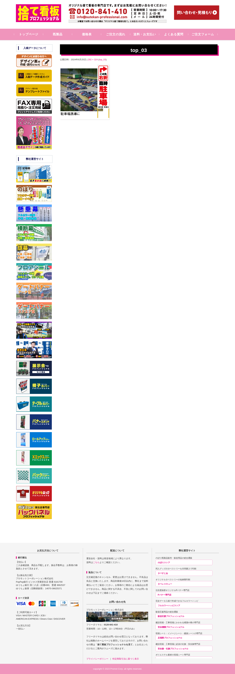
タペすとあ (163, 573)
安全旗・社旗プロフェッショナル (173, 649)
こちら (96, 562)
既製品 (59, 34)
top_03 (102, 59)
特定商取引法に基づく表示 (125, 659)
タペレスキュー (165, 584)
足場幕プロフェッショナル (170, 638)
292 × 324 (93, 59)
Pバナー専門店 (164, 595)
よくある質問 (175, 34)
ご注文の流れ (117, 34)
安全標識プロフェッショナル (171, 627)
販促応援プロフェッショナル (171, 616)
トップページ (30, 34)
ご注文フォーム (204, 34)
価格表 (88, 34)
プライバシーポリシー (97, 659)
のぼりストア (164, 562)
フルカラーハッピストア (169, 605)
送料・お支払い (146, 34)
